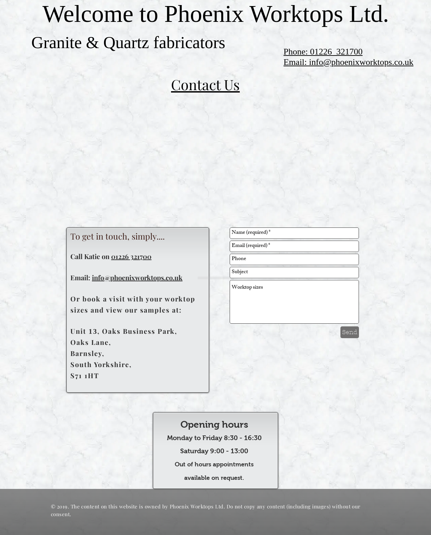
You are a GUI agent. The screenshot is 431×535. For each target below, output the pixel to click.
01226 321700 (131, 256)
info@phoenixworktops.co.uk (137, 277)
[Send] (349, 332)
